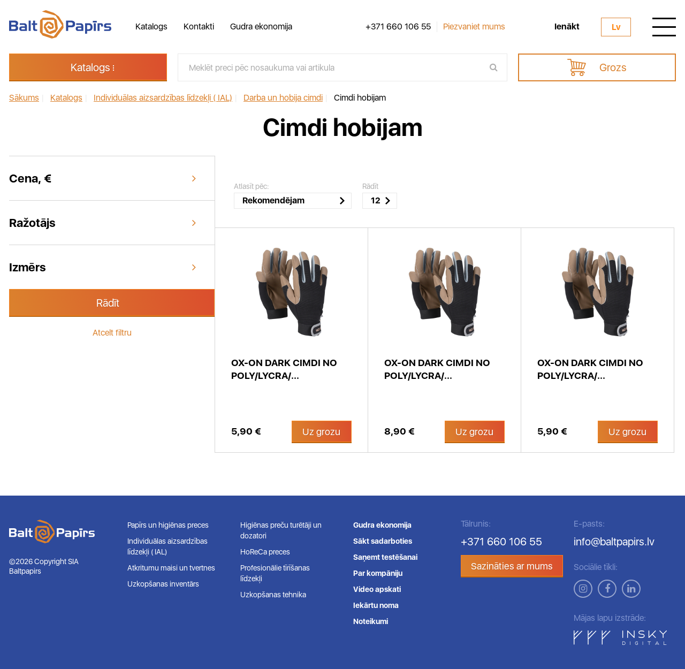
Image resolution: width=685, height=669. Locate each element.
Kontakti (199, 26)
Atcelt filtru (112, 333)
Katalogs (151, 26)
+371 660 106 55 (398, 26)
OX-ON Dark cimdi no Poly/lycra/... (284, 369)
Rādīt (107, 303)
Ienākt (567, 26)
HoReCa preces (265, 552)
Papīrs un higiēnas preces (168, 525)
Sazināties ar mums (512, 566)
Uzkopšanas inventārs (163, 584)
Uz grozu (321, 431)
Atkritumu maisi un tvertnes (171, 568)
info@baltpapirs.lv (614, 541)
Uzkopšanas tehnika (273, 594)
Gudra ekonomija (261, 26)
